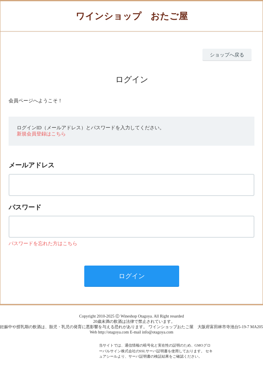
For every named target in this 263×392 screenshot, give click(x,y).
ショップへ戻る (227, 55)
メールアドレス (31, 165)
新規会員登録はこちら (41, 134)
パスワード (25, 207)
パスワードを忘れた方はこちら (43, 243)
